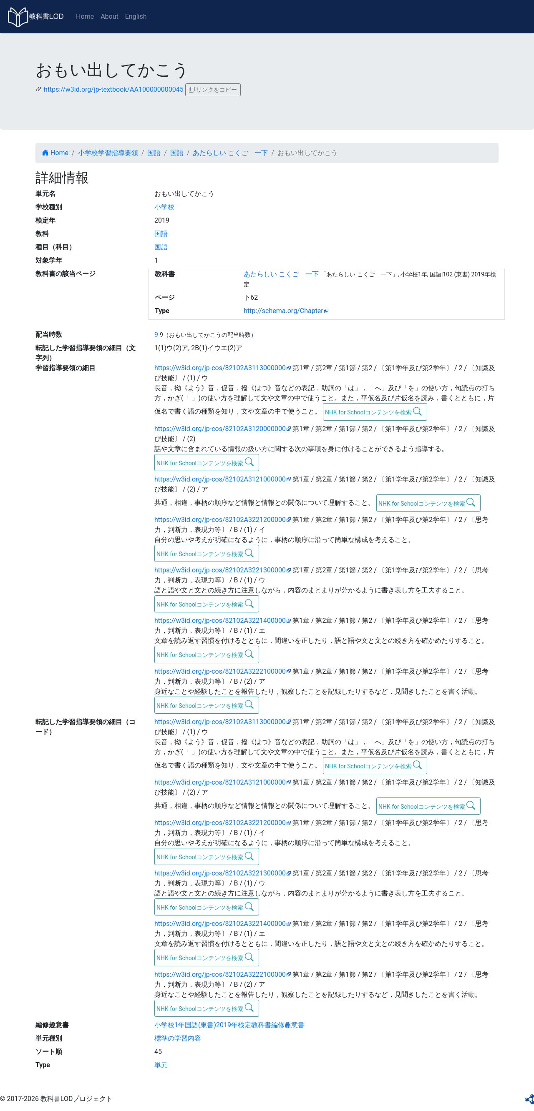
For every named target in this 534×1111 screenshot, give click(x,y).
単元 (161, 1065)
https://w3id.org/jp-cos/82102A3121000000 (220, 479)
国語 (154, 153)
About (109, 16)
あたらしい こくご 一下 (230, 153)
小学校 (164, 207)
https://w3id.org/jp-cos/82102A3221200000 (220, 520)
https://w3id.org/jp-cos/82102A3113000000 (220, 368)
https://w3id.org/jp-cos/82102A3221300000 (220, 570)
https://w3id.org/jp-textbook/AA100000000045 (114, 89)
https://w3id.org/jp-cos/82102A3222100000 (220, 671)
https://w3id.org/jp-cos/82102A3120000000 (220, 429)
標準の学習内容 (177, 1038)
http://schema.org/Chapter (283, 311)
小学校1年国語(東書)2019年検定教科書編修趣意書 (229, 1025)
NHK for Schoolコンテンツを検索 (373, 411)
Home (85, 16)
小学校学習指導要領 (108, 153)
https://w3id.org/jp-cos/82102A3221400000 (220, 620)
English (136, 16)
